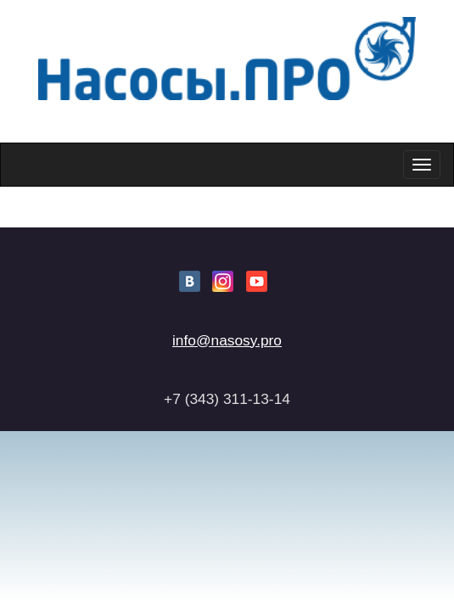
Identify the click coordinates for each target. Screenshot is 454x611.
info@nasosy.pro (227, 340)
